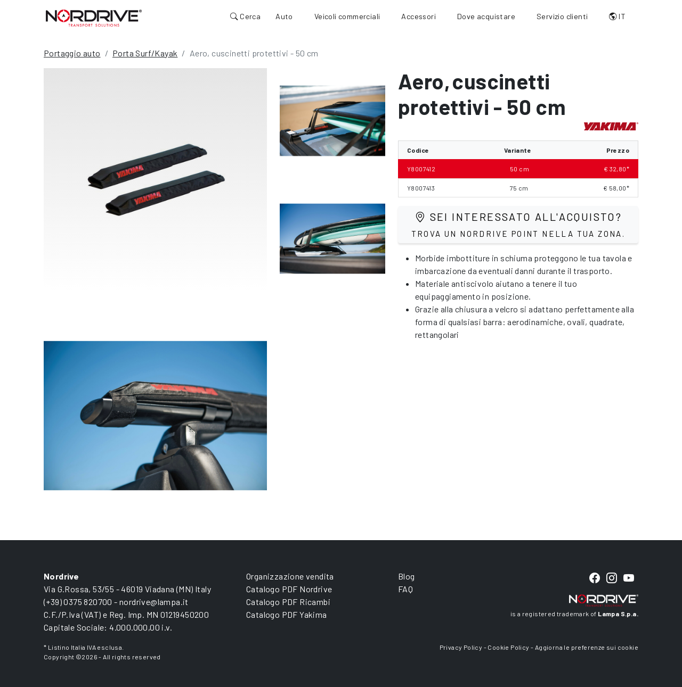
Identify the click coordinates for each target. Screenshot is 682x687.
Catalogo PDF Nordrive (289, 589)
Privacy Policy (461, 647)
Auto (284, 16)
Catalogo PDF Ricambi (288, 602)
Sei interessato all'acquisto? (518, 224)
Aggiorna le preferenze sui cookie (586, 647)
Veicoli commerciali (347, 16)
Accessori (418, 16)
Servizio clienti (562, 16)
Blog (406, 576)
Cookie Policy (508, 647)
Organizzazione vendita (290, 576)
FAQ (405, 589)
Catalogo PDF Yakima (286, 614)
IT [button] (617, 16)
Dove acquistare (486, 16)
